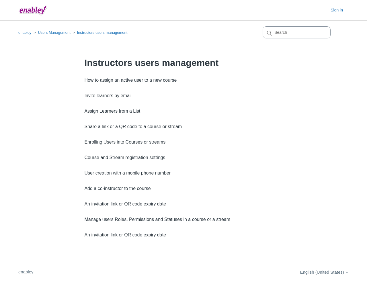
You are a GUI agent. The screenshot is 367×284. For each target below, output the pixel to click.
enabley (25, 32)
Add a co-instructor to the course (117, 188)
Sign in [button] (337, 10)
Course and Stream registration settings (124, 157)
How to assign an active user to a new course (130, 80)
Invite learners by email (108, 95)
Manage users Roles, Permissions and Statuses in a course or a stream (157, 219)
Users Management (54, 32)
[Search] (296, 32)
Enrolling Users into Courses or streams (124, 142)
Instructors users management (102, 32)
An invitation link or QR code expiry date (125, 203)
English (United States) (324, 272)
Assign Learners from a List (112, 111)
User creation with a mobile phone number (127, 173)
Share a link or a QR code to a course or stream (133, 126)
